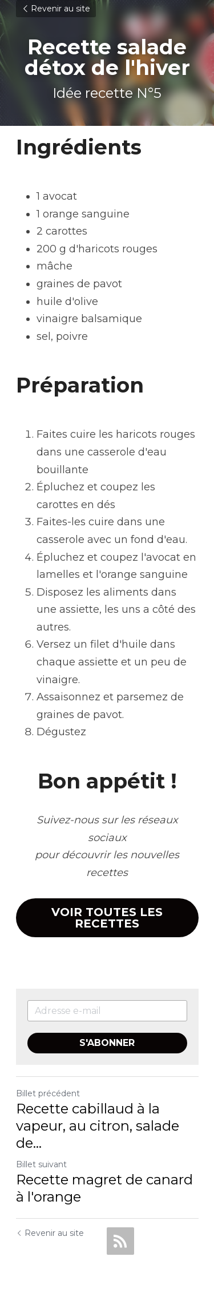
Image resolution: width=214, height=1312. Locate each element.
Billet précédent (48, 1093)
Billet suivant (41, 1164)
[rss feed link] (120, 1241)
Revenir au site (56, 8)
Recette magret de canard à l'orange (104, 1188)
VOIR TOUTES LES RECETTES (107, 917)
